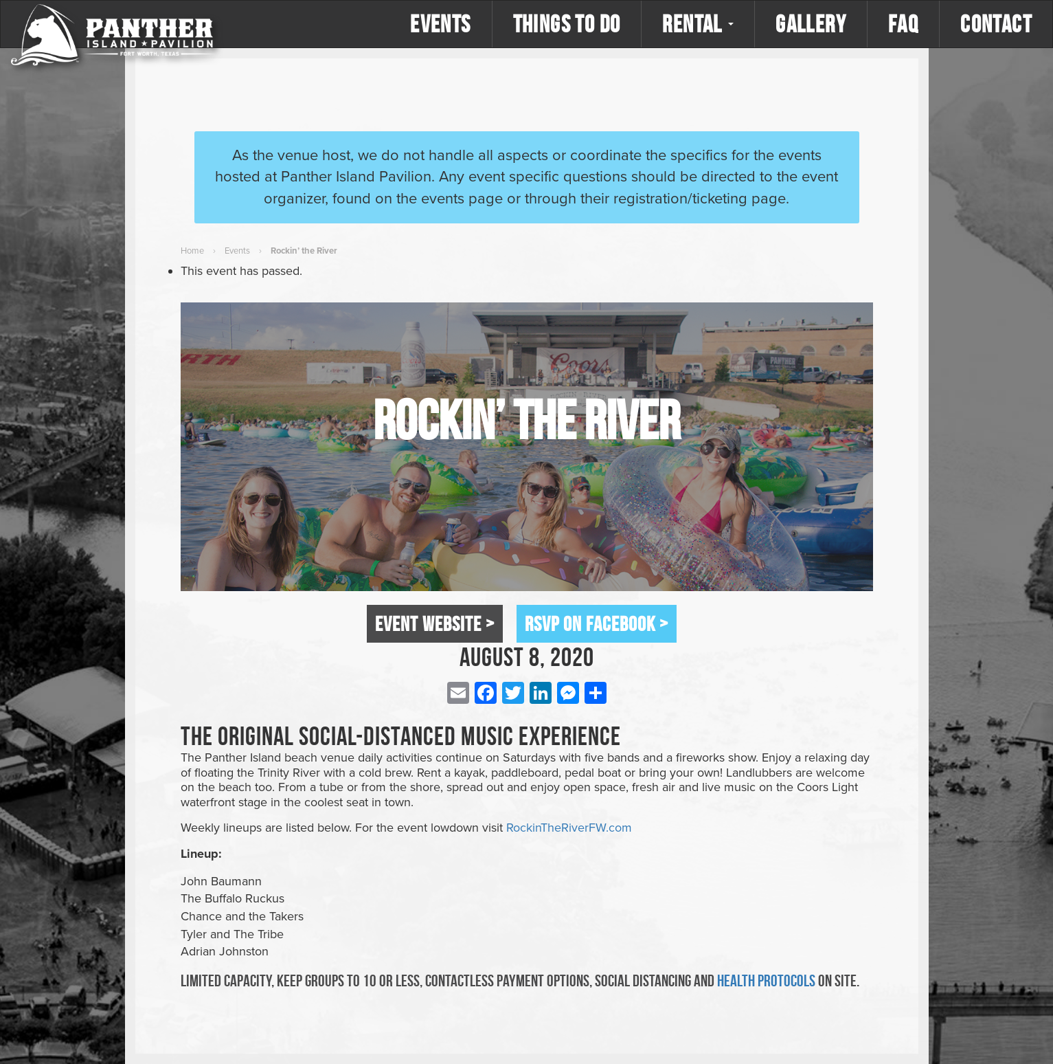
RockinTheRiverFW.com (569, 827)
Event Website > (435, 623)
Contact (996, 23)
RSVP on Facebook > (596, 623)
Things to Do (567, 23)
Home (192, 250)
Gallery (810, 23)
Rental (698, 23)
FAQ (903, 23)
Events (440, 23)
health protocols (766, 980)
